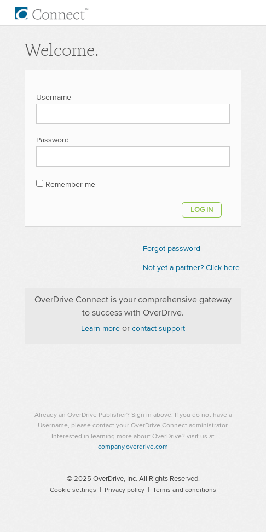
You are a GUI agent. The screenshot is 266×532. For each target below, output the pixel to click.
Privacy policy (124, 490)
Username (53, 97)
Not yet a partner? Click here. (192, 268)
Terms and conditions (184, 490)
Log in (201, 209)
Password (52, 140)
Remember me (70, 185)
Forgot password (171, 249)
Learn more (100, 329)
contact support (158, 329)
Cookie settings (73, 490)
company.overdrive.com (133, 447)
